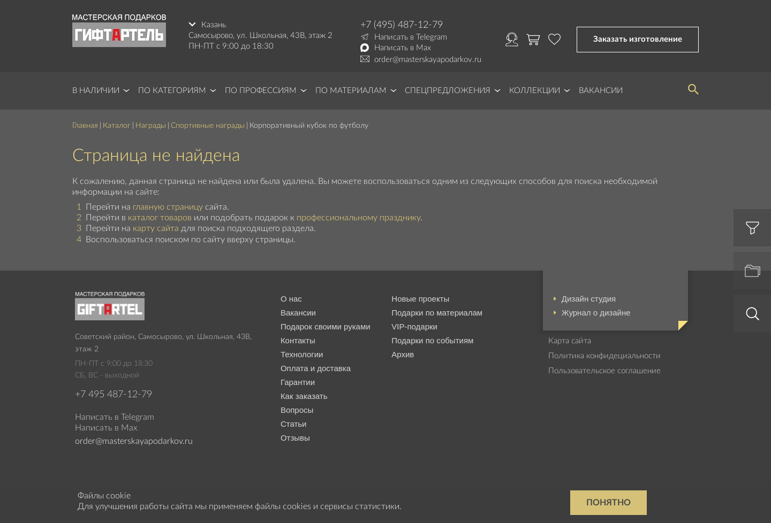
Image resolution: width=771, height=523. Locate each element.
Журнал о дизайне (596, 312)
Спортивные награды (208, 125)
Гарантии (298, 382)
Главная (85, 125)
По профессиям (261, 91)
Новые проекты (420, 298)
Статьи (294, 423)
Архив (402, 354)
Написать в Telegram (410, 37)
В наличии (95, 91)
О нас (291, 298)
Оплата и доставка (316, 368)
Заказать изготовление (637, 39)
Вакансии (601, 91)
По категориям (172, 91)
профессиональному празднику (358, 217)
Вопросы (297, 409)
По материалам (351, 91)
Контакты (298, 340)
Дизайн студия (589, 298)
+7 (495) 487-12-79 (401, 25)
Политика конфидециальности (604, 356)
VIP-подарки (414, 326)
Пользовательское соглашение (604, 371)
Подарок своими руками (326, 326)
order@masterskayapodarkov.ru (427, 60)
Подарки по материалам (436, 312)
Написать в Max (402, 48)
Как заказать (304, 396)
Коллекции (534, 91)
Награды (150, 125)
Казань (213, 25)
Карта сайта (569, 341)
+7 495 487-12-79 (113, 394)
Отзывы (295, 437)
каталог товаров (160, 217)
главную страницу (168, 207)
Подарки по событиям (432, 340)
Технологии (302, 354)
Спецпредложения (447, 91)
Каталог (117, 125)
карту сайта (156, 228)
